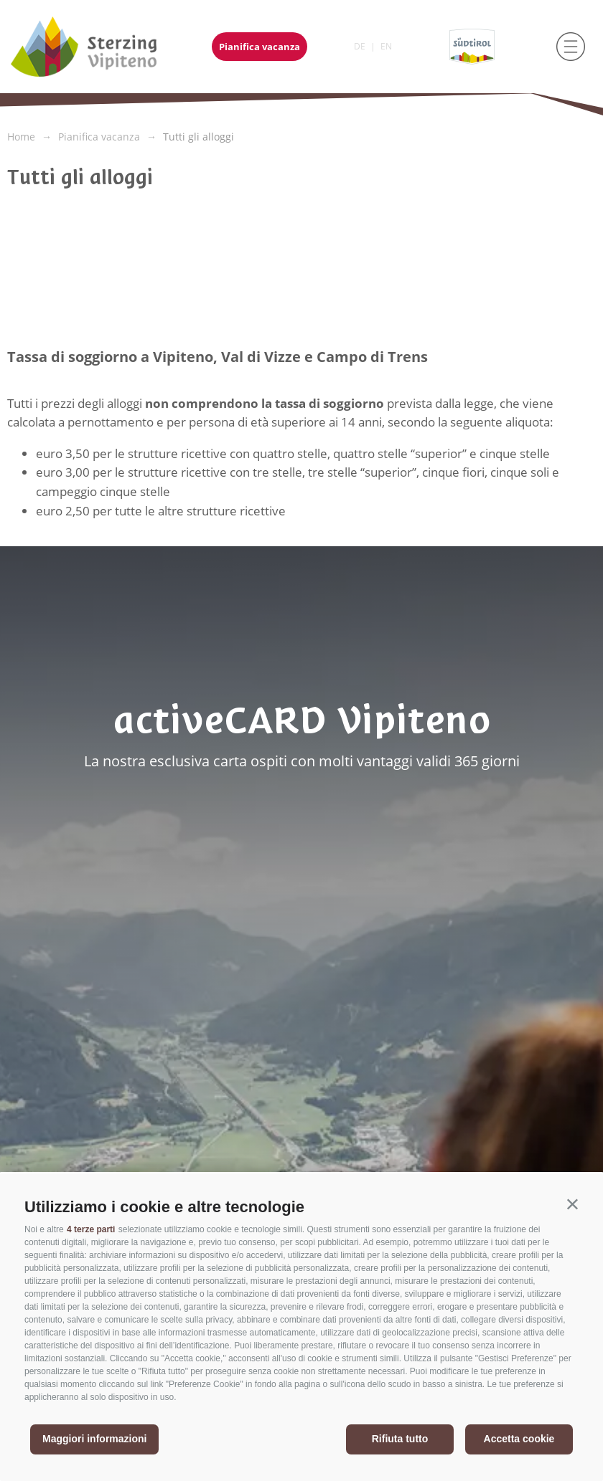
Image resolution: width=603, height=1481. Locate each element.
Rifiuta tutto (400, 1438)
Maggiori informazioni (94, 1438)
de (359, 46)
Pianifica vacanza (259, 46)
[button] (572, 1204)
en (386, 46)
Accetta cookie (519, 1438)
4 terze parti (91, 1229)
